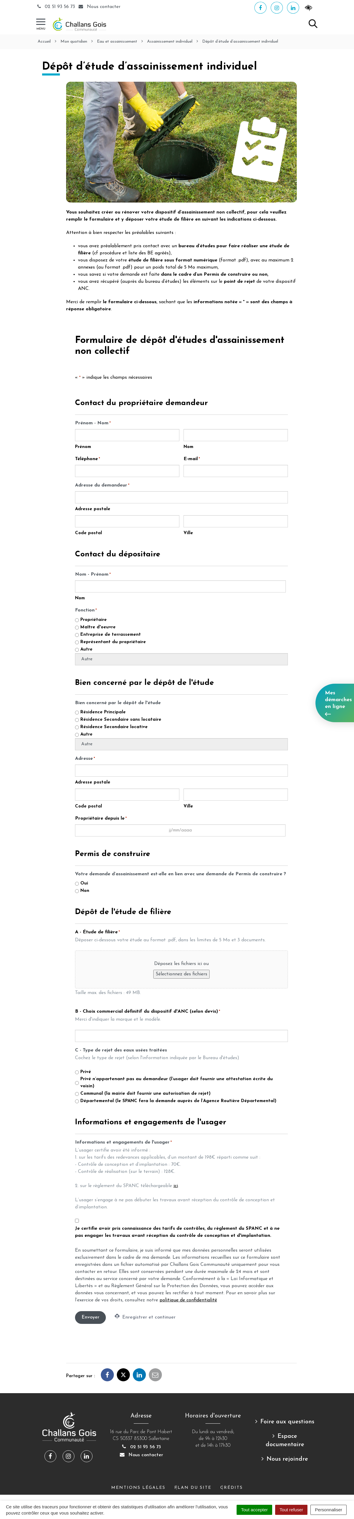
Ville (188, 533)
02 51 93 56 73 (56, 6)
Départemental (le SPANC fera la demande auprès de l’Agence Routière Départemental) (178, 1101)
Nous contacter (141, 1455)
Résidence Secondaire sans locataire (120, 719)
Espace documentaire (285, 1440)
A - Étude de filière (97, 932)
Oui (84, 883)
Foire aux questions (287, 1422)
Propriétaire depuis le (101, 818)
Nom (188, 447)
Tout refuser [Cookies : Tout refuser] (291, 1509)
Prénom (83, 447)
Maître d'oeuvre (98, 627)
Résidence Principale (103, 712)
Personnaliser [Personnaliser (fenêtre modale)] (328, 1509)
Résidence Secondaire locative (114, 727)
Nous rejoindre (287, 1459)
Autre (86, 649)
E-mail (192, 459)
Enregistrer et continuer (145, 1317)
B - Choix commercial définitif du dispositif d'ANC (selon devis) (147, 1011)
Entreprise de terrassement (110, 634)
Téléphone (87, 459)
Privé (85, 1072)
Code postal (88, 533)
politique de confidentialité (188, 1300)
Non (84, 891)
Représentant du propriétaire (113, 642)
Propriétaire (93, 620)
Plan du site (192, 1488)
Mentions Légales (138, 1488)
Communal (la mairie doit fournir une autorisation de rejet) (145, 1093)
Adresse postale (92, 509)
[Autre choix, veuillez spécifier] (181, 659)
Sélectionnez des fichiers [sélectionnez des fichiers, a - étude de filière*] (181, 974)
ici (175, 1186)
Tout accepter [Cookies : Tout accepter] (254, 1509)
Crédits (231, 1488)
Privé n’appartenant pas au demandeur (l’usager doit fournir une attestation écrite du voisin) (176, 1082)
